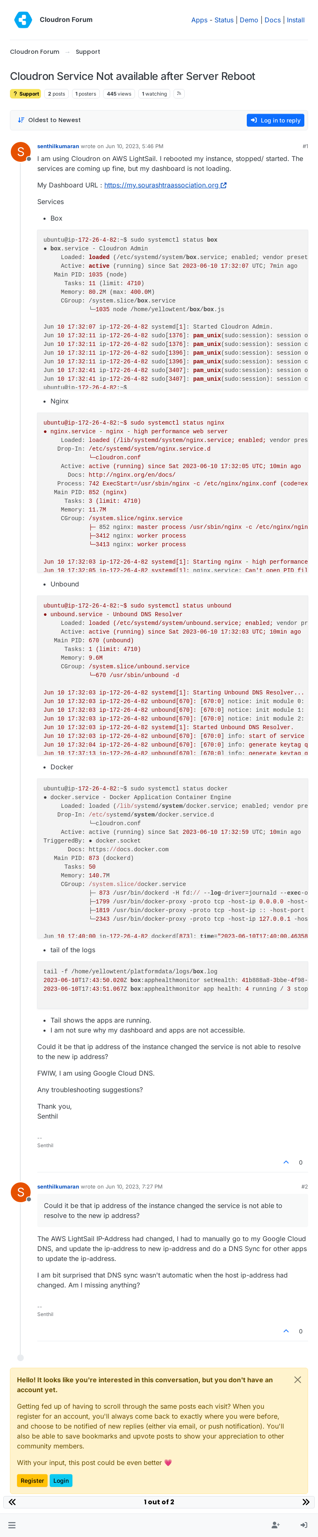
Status (224, 20)
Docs (273, 20)
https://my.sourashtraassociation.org (165, 185)
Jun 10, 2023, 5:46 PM (135, 146)
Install (296, 20)
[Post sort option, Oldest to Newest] (49, 120)
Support (25, 94)
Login (61, 1480)
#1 (305, 146)
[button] (11, 1525)
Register (32, 1480)
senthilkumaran (58, 146)
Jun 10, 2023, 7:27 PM (134, 1186)
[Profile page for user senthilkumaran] (21, 152)
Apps (199, 20)
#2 (304, 1186)
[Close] (298, 1379)
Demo (249, 20)
